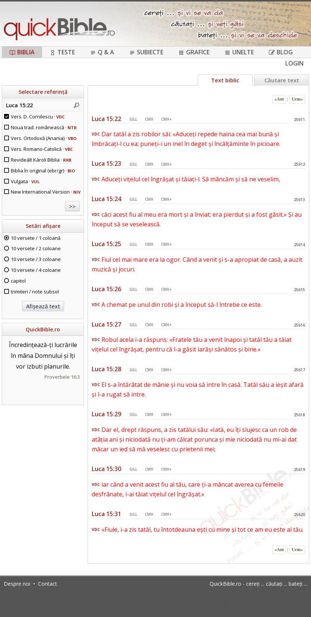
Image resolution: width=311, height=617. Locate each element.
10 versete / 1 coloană (35, 238)
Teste (62, 52)
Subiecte (146, 52)
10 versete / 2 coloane (36, 248)
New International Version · (46, 191)
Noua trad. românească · (44, 127)
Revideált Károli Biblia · (41, 159)
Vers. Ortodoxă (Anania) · (43, 138)
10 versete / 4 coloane (36, 270)
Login (294, 63)
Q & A (102, 52)
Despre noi (17, 583)
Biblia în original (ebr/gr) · (43, 170)
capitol (18, 280)
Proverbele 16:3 (62, 376)
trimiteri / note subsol (35, 291)
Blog (281, 52)
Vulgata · (25, 181)
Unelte (239, 52)
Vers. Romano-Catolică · (42, 149)
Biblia (22, 52)
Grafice (194, 52)
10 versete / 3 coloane (36, 259)
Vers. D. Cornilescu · (38, 116)
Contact (47, 583)
